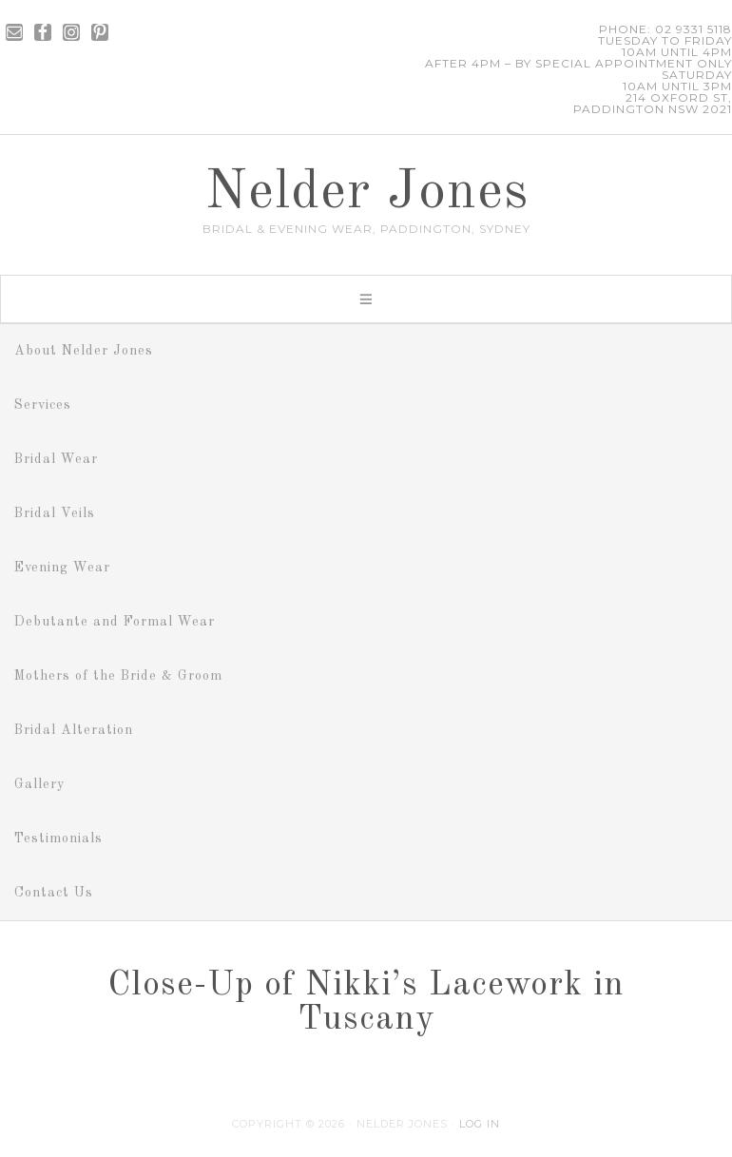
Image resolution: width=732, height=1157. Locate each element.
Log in (479, 1123)
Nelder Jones (366, 193)
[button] (366, 299)
